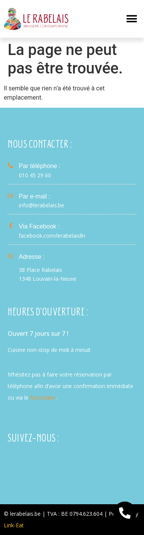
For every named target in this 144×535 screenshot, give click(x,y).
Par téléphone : (40, 166)
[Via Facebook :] (10, 225)
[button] (131, 19)
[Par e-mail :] (10, 195)
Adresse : (32, 256)
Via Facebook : (39, 226)
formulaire (43, 397)
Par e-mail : (34, 196)
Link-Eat (14, 525)
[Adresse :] (10, 256)
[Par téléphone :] (10, 165)
